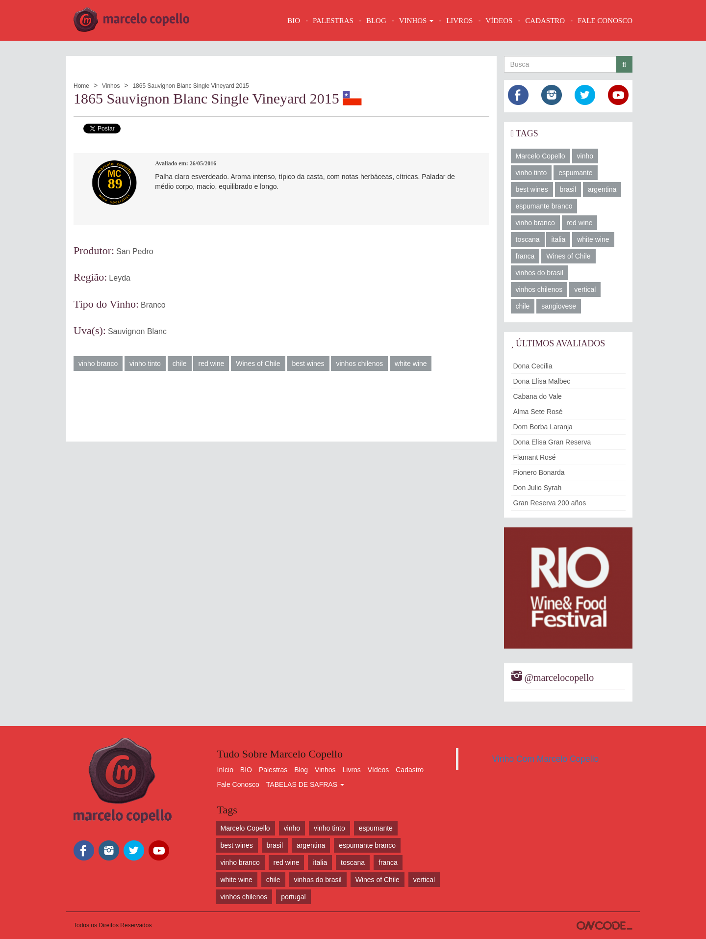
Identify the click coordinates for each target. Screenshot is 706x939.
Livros (352, 770)
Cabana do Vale (537, 396)
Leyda (119, 278)
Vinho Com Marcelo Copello (545, 759)
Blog (301, 770)
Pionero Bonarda (539, 472)
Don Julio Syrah (537, 488)
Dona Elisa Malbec (542, 381)
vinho (585, 156)
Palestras (333, 21)
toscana (528, 239)
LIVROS (459, 21)
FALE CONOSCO (605, 21)
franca (525, 256)
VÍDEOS (498, 21)
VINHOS (416, 21)
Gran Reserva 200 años (549, 503)
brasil (568, 189)
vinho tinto (145, 363)
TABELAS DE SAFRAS (305, 784)
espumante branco (544, 206)
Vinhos (111, 85)
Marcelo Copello (540, 156)
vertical (585, 289)
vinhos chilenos (359, 363)
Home (81, 85)
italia (558, 239)
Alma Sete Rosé (538, 412)
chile (180, 363)
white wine (411, 363)
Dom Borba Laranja (543, 427)
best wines (308, 363)
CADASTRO (545, 21)
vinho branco (98, 363)
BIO (293, 21)
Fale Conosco (238, 784)
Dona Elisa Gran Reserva (552, 442)
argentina (602, 189)
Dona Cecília (533, 366)
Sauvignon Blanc (137, 331)
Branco (153, 305)
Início (225, 770)
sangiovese (558, 306)
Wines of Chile (258, 363)
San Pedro (134, 251)
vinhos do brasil (539, 273)
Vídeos (378, 770)
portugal (293, 897)
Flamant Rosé (534, 457)
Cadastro (410, 770)
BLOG (376, 21)
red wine (211, 363)
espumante (575, 173)
